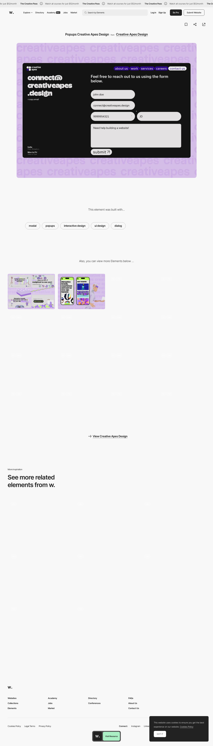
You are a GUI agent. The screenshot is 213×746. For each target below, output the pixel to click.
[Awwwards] (11, 12)
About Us (132, 703)
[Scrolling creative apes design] (181, 406)
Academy (53, 12)
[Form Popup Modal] (40, 628)
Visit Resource (111, 736)
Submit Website (194, 12)
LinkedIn (147, 726)
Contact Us (133, 708)
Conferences (94, 703)
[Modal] (173, 523)
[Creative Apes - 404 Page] (131, 291)
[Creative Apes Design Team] (181, 329)
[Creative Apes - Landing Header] (181, 291)
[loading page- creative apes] (81, 368)
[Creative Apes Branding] (31, 406)
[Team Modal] (107, 575)
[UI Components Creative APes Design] (81, 406)
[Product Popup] (173, 575)
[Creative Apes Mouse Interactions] (181, 368)
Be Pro (176, 12)
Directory (39, 12)
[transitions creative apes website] (131, 368)
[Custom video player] (107, 628)
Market (74, 12)
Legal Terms (29, 726)
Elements (12, 708)
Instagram (135, 726)
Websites (12, 698)
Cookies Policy (14, 726)
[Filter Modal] (40, 517)
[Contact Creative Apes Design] (31, 329)
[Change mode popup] (40, 575)
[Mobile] (81, 291)
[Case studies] (107, 523)
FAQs (130, 698)
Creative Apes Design (132, 34)
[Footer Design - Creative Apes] (31, 368)
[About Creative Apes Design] (81, 329)
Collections (13, 703)
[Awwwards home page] (97, 736)
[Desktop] (31, 291)
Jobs (65, 12)
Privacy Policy (45, 726)
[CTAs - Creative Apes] (131, 406)
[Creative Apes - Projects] (131, 329)
